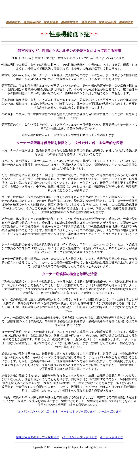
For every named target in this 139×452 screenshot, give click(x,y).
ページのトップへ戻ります (78, 411)
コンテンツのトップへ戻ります (37, 411)
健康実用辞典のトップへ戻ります (37, 437)
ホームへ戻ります (110, 411)
